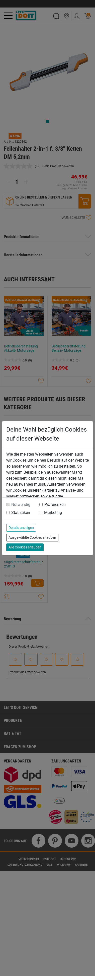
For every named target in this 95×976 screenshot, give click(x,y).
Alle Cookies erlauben (25, 547)
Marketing (53, 512)
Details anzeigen (21, 528)
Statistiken (20, 512)
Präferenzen (55, 504)
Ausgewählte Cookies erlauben (32, 537)
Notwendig (20, 504)
